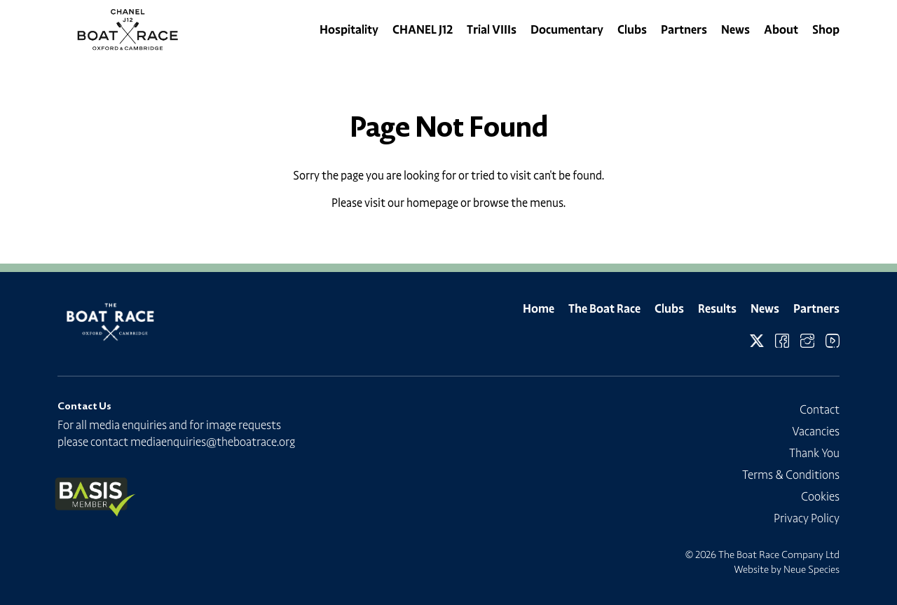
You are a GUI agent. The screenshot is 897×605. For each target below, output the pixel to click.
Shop (826, 29)
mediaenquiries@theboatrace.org (212, 442)
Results (717, 308)
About (781, 29)
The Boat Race (604, 308)
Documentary (566, 29)
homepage (432, 203)
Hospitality (349, 29)
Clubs (632, 29)
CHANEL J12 (422, 29)
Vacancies (816, 431)
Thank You (814, 453)
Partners (684, 29)
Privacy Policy (807, 518)
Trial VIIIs (491, 29)
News (735, 29)
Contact (820, 409)
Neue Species (811, 569)
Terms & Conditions (791, 475)
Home (538, 308)
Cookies (820, 496)
